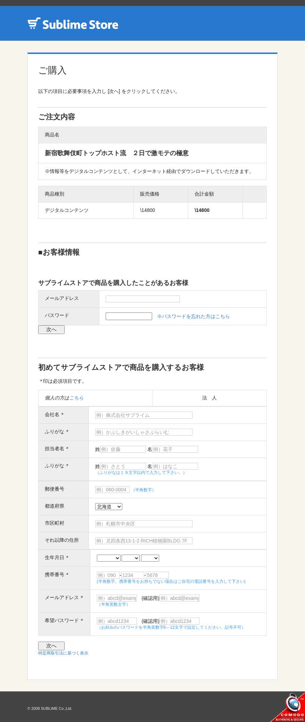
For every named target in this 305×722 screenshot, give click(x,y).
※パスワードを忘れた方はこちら (193, 316)
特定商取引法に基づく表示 (63, 653)
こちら (76, 397)
